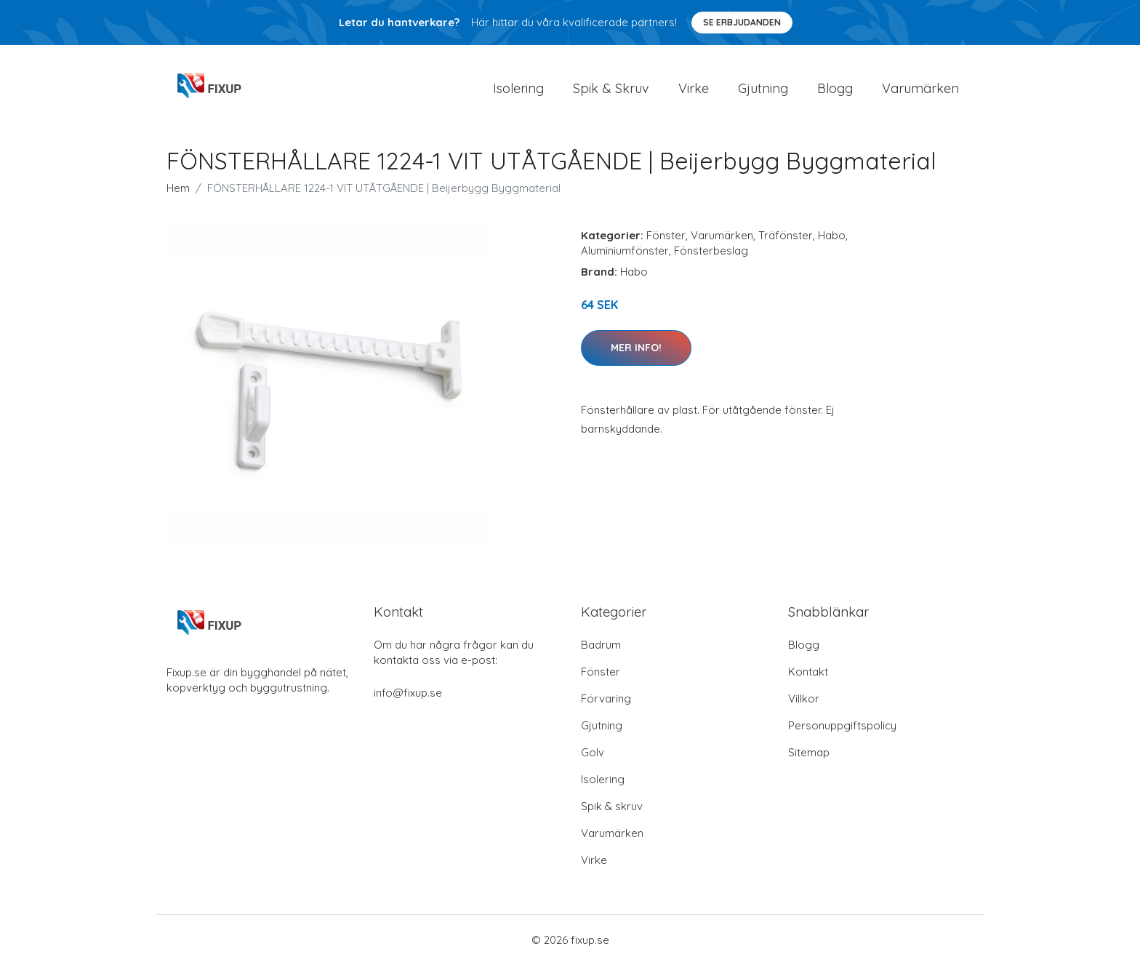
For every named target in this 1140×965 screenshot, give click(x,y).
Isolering (518, 88)
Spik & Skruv (611, 88)
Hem (178, 188)
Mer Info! (636, 347)
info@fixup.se (408, 693)
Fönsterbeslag (711, 250)
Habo (832, 235)
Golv (592, 752)
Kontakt (808, 671)
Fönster (666, 235)
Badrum (601, 645)
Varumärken (920, 88)
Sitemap (809, 752)
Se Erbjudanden (742, 22)
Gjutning (763, 88)
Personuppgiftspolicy (842, 725)
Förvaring (606, 698)
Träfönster (785, 235)
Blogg (835, 88)
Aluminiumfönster (625, 250)
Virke (693, 88)
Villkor (803, 698)
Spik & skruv (612, 806)
